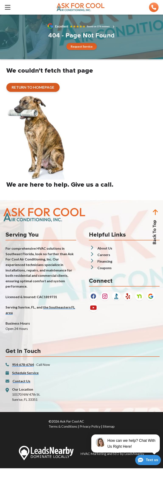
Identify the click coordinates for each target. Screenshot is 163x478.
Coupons (104, 268)
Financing (104, 261)
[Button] (81, 46)
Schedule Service (25, 373)
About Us (104, 248)
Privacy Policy (90, 426)
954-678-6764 (23, 364)
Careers (103, 255)
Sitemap (109, 426)
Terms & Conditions (63, 426)
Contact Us (21, 381)
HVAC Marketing (93, 454)
